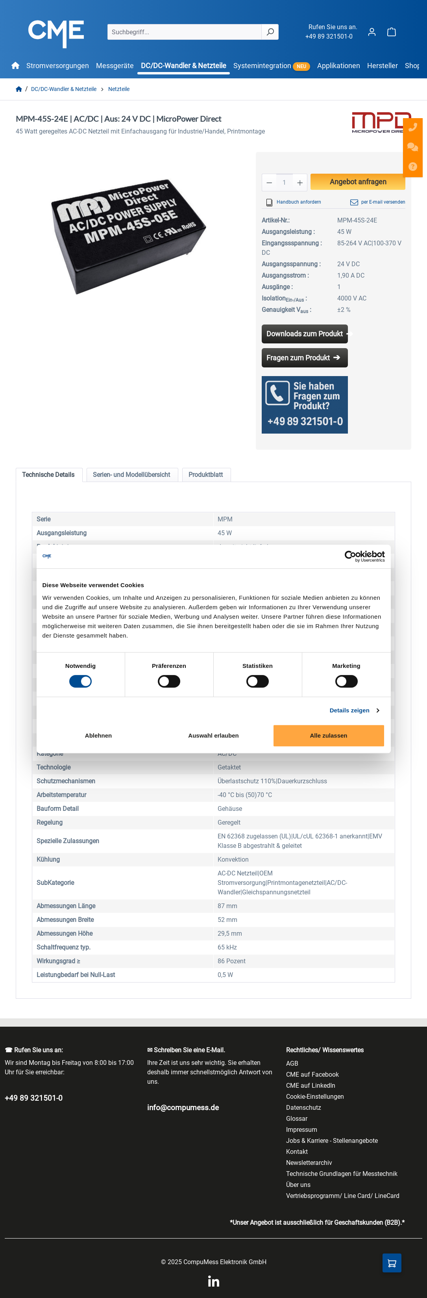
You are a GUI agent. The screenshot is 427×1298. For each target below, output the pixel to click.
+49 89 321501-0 (329, 36)
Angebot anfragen (358, 182)
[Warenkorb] (391, 31)
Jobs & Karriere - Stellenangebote (332, 1140)
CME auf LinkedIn (310, 1085)
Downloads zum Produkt (304, 334)
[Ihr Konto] (372, 31)
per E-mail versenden (377, 202)
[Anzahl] (284, 182)
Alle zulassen (328, 735)
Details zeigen (350, 710)
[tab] (49, 475)
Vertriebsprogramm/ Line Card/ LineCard (342, 1196)
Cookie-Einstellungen (315, 1096)
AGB (292, 1063)
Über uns (298, 1185)
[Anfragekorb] (392, 1263)
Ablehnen (98, 735)
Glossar (296, 1118)
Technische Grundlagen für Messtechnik (341, 1173)
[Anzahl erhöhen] (300, 182)
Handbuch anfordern (293, 202)
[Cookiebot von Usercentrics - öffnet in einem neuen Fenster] (350, 556)
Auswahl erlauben (213, 735)
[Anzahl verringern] (269, 182)
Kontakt (297, 1151)
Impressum (301, 1129)
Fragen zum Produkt (298, 358)
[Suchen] (270, 32)
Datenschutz (303, 1107)
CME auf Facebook (312, 1074)
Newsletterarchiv (309, 1162)
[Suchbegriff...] (184, 32)
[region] (128, 236)
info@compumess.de (183, 1107)
